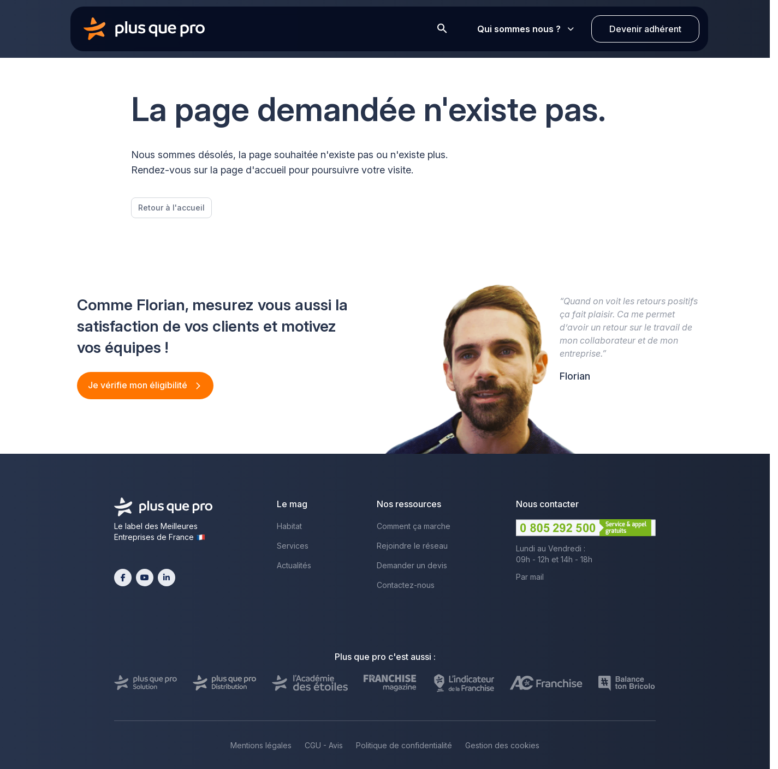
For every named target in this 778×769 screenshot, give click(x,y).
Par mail (530, 576)
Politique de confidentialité (404, 745)
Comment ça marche (413, 526)
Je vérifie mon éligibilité (138, 385)
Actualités (294, 565)
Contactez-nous (406, 585)
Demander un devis (412, 565)
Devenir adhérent (645, 28)
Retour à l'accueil (171, 207)
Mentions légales (261, 745)
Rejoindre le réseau (412, 545)
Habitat (289, 526)
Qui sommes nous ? (525, 28)
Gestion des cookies (502, 745)
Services (292, 545)
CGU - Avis (324, 745)
